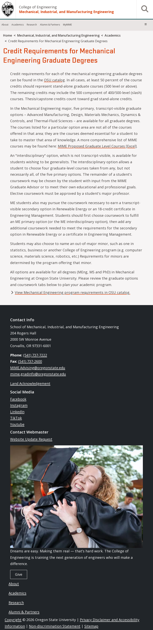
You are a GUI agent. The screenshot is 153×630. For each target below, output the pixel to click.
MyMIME (67, 24)
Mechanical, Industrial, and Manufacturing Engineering (66, 11)
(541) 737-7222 (35, 355)
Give (18, 574)
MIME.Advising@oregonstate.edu (37, 367)
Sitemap (91, 626)
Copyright (13, 619)
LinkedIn (17, 411)
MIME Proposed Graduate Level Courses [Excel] (97, 146)
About (5, 24)
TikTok (16, 418)
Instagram (19, 405)
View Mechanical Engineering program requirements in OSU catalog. (72, 292)
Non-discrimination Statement (54, 626)
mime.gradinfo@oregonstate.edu (38, 374)
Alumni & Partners (50, 24)
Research (32, 24)
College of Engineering (38, 7)
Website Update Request (31, 439)
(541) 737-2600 (30, 361)
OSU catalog (54, 80)
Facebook (18, 399)
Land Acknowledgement (30, 383)
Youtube (17, 424)
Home (7, 35)
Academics (18, 24)
